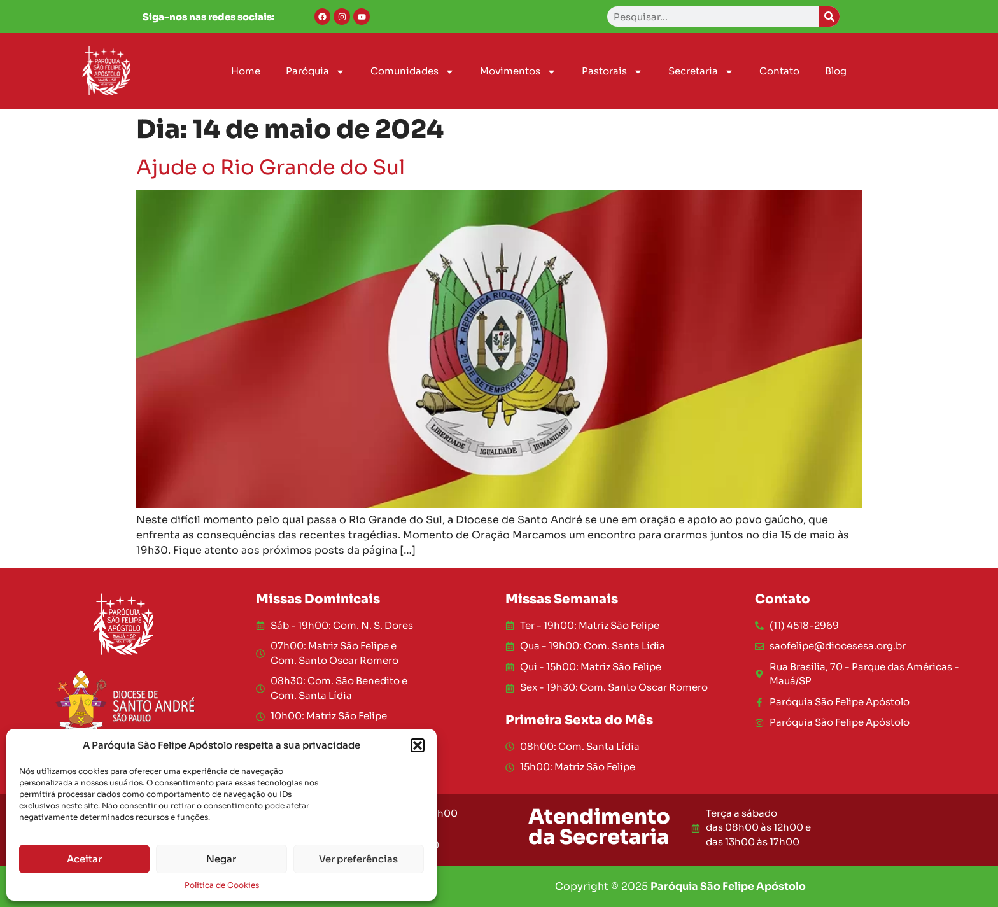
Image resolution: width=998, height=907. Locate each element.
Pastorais (612, 71)
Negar (221, 859)
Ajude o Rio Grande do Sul (270, 167)
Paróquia (315, 71)
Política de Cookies (222, 885)
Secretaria (701, 71)
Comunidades (412, 71)
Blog (836, 71)
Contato (779, 71)
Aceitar (84, 859)
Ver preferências (358, 859)
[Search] (829, 16)
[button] (417, 745)
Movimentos (518, 71)
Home (245, 71)
